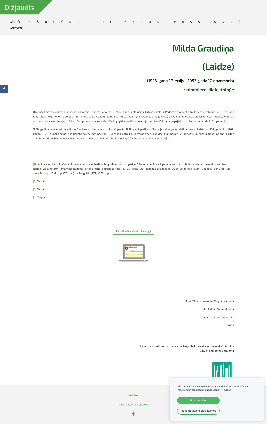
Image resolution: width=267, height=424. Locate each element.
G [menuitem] (94, 21)
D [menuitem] (70, 21)
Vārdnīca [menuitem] (16, 21)
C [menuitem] (54, 21)
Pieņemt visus (198, 400)
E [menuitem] (78, 21)
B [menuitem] (46, 21)
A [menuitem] (29, 21)
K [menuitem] (125, 21)
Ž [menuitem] (239, 21)
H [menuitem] (103, 21)
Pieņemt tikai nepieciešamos (198, 410)
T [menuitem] (207, 21)
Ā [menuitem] (38, 21)
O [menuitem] (167, 21)
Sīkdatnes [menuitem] (134, 395)
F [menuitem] (86, 21)
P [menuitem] (175, 21)
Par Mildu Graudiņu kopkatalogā (133, 231)
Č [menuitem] (62, 21)
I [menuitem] (110, 21)
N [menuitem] (158, 21)
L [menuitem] (141, 21)
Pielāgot (226, 389)
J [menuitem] (117, 21)
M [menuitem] (149, 21)
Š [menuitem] (199, 21)
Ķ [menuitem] (133, 21)
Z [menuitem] (231, 21)
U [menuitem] (215, 21)
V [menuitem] (223, 21)
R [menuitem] (183, 21)
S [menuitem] (191, 21)
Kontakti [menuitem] (16, 28)
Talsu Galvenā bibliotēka (134, 404)
